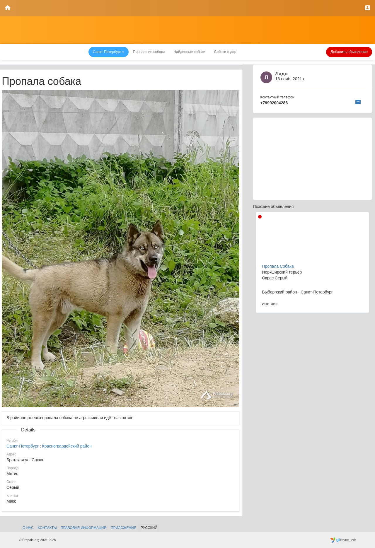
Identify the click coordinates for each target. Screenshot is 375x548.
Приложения (123, 528)
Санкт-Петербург (22, 446)
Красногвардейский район (66, 446)
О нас (28, 528)
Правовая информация (83, 528)
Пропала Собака (278, 266)
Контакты (47, 528)
